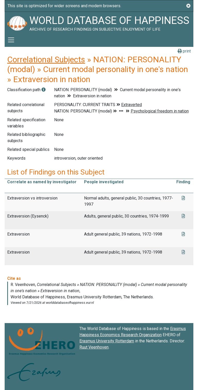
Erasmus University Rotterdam (106, 341)
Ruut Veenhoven (94, 347)
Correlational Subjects (46, 59)
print (184, 51)
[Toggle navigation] (11, 40)
